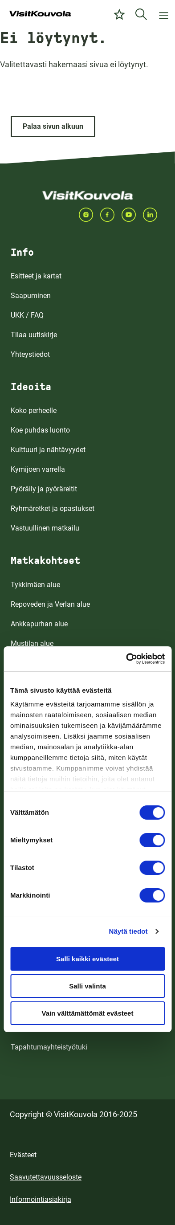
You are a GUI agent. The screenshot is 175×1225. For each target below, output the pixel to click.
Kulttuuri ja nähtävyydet (48, 449)
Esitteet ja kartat (36, 276)
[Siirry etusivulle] (40, 14)
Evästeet (23, 1155)
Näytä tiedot (128, 931)
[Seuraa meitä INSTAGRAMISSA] (89, 215)
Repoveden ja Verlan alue (50, 604)
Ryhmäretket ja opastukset (52, 508)
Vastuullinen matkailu (45, 528)
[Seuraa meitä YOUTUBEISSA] (132, 215)
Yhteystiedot (30, 354)
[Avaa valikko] (163, 14)
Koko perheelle (34, 410)
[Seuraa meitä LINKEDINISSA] (153, 215)
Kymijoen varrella (38, 469)
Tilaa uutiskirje (34, 335)
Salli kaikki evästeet (87, 959)
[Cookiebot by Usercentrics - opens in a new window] (126, 659)
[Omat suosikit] (119, 14)
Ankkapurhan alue (39, 624)
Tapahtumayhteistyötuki (49, 1047)
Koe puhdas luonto (40, 430)
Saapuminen (31, 295)
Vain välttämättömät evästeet (88, 1013)
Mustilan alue (32, 643)
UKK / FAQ (27, 315)
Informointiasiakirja (40, 1199)
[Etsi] (141, 14)
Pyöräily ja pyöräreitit (44, 489)
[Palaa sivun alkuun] (53, 126)
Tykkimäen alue (35, 584)
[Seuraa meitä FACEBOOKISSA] (111, 215)
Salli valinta (87, 986)
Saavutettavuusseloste (45, 1177)
